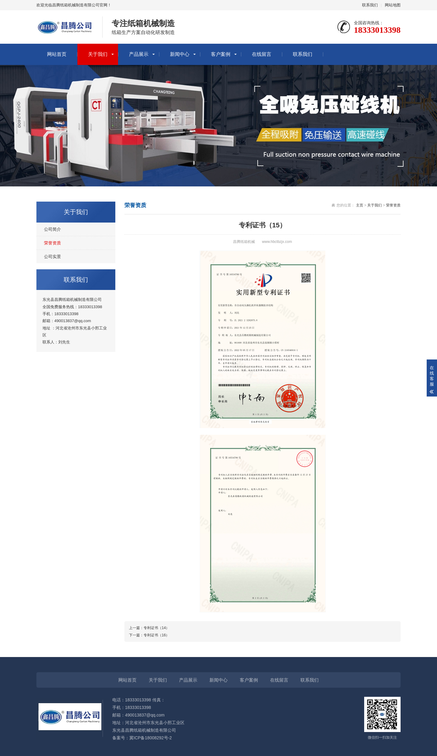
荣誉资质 (52, 242)
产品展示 (138, 54)
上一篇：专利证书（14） (149, 628)
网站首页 (56, 54)
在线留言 (261, 54)
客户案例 (220, 54)
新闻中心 (179, 54)
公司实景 (52, 256)
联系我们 (370, 5)
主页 (359, 205)
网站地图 (393, 5)
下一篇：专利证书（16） (149, 635)
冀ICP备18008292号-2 (150, 737)
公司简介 (52, 229)
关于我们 (97, 54)
